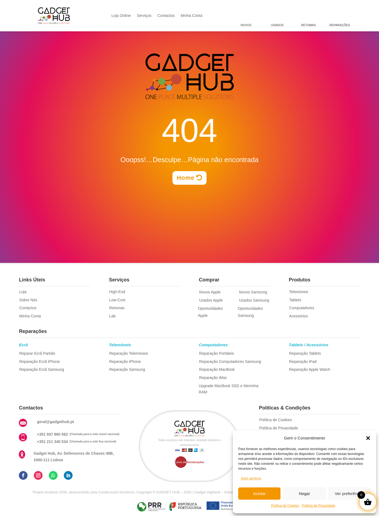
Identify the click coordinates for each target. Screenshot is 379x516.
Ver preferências (350, 493)
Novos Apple (210, 292)
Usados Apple (211, 300)
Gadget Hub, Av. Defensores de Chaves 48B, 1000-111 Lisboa (74, 456)
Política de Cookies (285, 506)
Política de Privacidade (318, 506)
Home (186, 177)
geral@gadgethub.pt (55, 422)
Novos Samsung (253, 292)
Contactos (166, 16)
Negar (304, 493)
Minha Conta (191, 16)
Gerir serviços (251, 478)
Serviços (144, 16)
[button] (368, 438)
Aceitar (259, 493)
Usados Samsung (254, 300)
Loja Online (121, 16)
